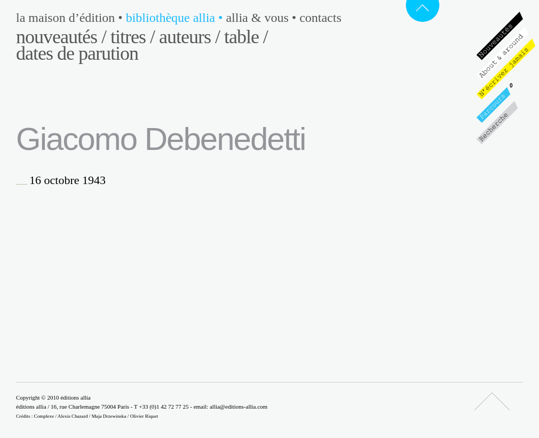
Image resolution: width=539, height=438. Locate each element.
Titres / (132, 36)
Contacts (320, 18)
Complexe (44, 416)
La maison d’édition (71, 18)
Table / (246, 36)
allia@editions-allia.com (238, 406)
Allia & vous (262, 18)
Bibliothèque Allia (176, 18)
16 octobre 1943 (67, 180)
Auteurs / (189, 36)
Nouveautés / (61, 36)
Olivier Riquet (144, 416)
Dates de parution (77, 53)
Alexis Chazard (73, 416)
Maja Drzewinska (109, 416)
